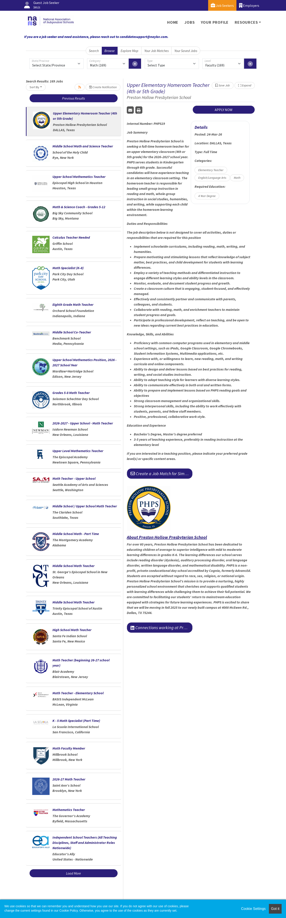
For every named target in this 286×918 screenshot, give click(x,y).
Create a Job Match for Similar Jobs (161, 473)
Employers (249, 5)
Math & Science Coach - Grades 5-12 (78, 207)
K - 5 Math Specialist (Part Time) (76, 720)
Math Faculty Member (68, 748)
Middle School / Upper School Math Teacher (84, 506)
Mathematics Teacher (68, 809)
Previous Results (73, 98)
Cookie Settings (253, 909)
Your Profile (215, 22)
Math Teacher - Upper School (73, 478)
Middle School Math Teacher (73, 566)
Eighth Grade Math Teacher (72, 304)
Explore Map (129, 50)
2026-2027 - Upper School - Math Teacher (82, 423)
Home (172, 22)
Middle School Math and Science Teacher (82, 146)
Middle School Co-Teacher (71, 332)
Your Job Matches (156, 50)
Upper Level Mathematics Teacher (77, 451)
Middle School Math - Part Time (75, 533)
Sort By (34, 87)
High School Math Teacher (71, 630)
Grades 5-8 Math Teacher (71, 392)
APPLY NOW (223, 109)
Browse (109, 50)
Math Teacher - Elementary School (78, 693)
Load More (73, 873)
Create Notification (103, 87)
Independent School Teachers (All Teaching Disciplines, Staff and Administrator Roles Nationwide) (84, 842)
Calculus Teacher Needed (71, 237)
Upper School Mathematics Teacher (78, 176)
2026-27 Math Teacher (68, 779)
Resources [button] (246, 22)
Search (94, 50)
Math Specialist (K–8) (68, 268)
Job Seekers (222, 5)
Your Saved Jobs (185, 50)
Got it (275, 909)
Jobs (189, 22)
